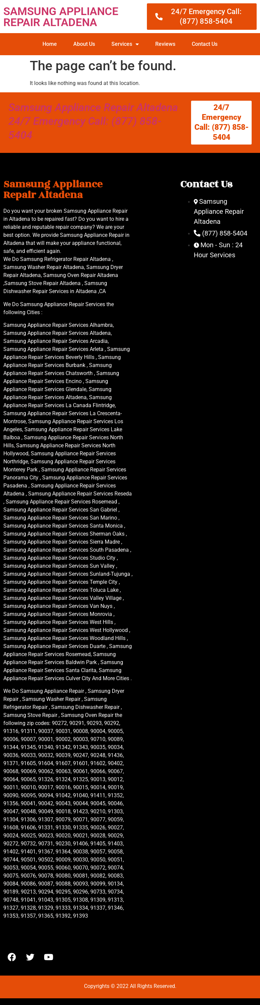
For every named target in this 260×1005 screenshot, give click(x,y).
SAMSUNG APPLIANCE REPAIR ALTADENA (60, 17)
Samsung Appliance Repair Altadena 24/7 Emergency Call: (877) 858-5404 (93, 121)
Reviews (165, 44)
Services (125, 44)
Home (49, 44)
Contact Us (205, 44)
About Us (84, 44)
